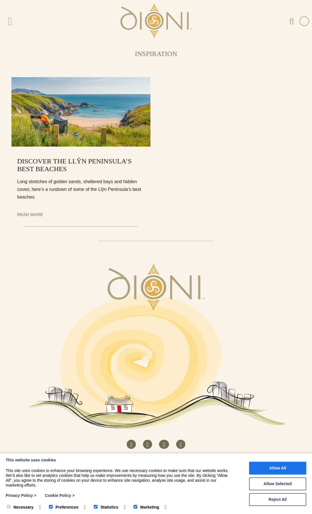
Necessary (20, 507)
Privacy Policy (21, 495)
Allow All (277, 468)
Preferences (63, 507)
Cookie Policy (60, 495)
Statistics (106, 507)
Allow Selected (278, 483)
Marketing (146, 507)
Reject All (278, 499)
